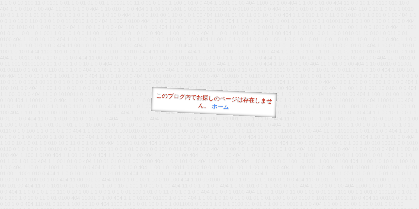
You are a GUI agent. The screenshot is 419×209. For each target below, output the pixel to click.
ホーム (220, 106)
